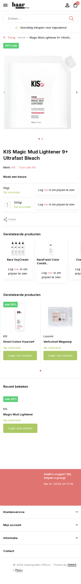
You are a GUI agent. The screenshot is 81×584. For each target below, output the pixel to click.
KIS (13, 167)
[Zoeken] (40, 18)
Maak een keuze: (15, 176)
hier (46, 190)
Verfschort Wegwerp (57, 341)
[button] (39, 139)
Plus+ (19, 570)
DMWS (72, 564)
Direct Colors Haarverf (18, 341)
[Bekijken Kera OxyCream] (17, 249)
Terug (9, 37)
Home (22, 37)
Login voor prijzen (20, 355)
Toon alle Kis (27, 167)
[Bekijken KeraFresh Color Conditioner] (51, 249)
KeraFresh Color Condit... (48, 261)
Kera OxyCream (18, 259)
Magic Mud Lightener (18, 414)
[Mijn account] (67, 5)
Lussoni (48, 336)
